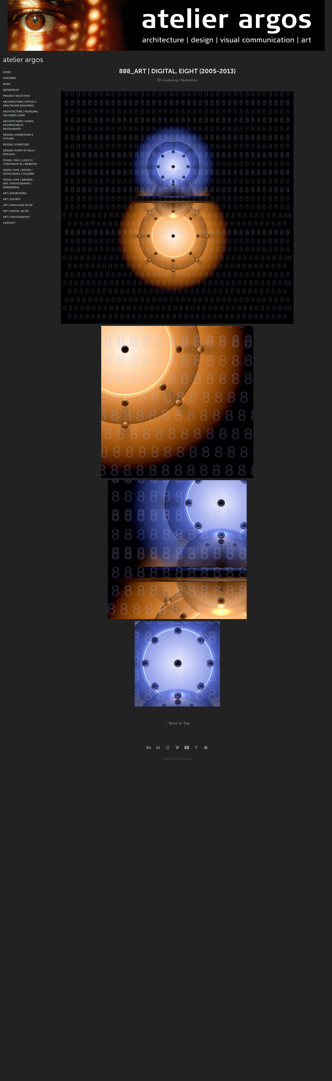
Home (7, 72)
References (11, 89)
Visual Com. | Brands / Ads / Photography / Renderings (18, 183)
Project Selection (16, 95)
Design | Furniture (16, 144)
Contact (9, 222)
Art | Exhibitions (14, 193)
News (6, 84)
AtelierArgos (184, 758)
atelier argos (23, 60)
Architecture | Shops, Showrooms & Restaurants (18, 125)
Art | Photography (16, 217)
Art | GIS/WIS (11, 199)
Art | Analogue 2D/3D (18, 205)
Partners (9, 78)
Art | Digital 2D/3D (16, 211)
